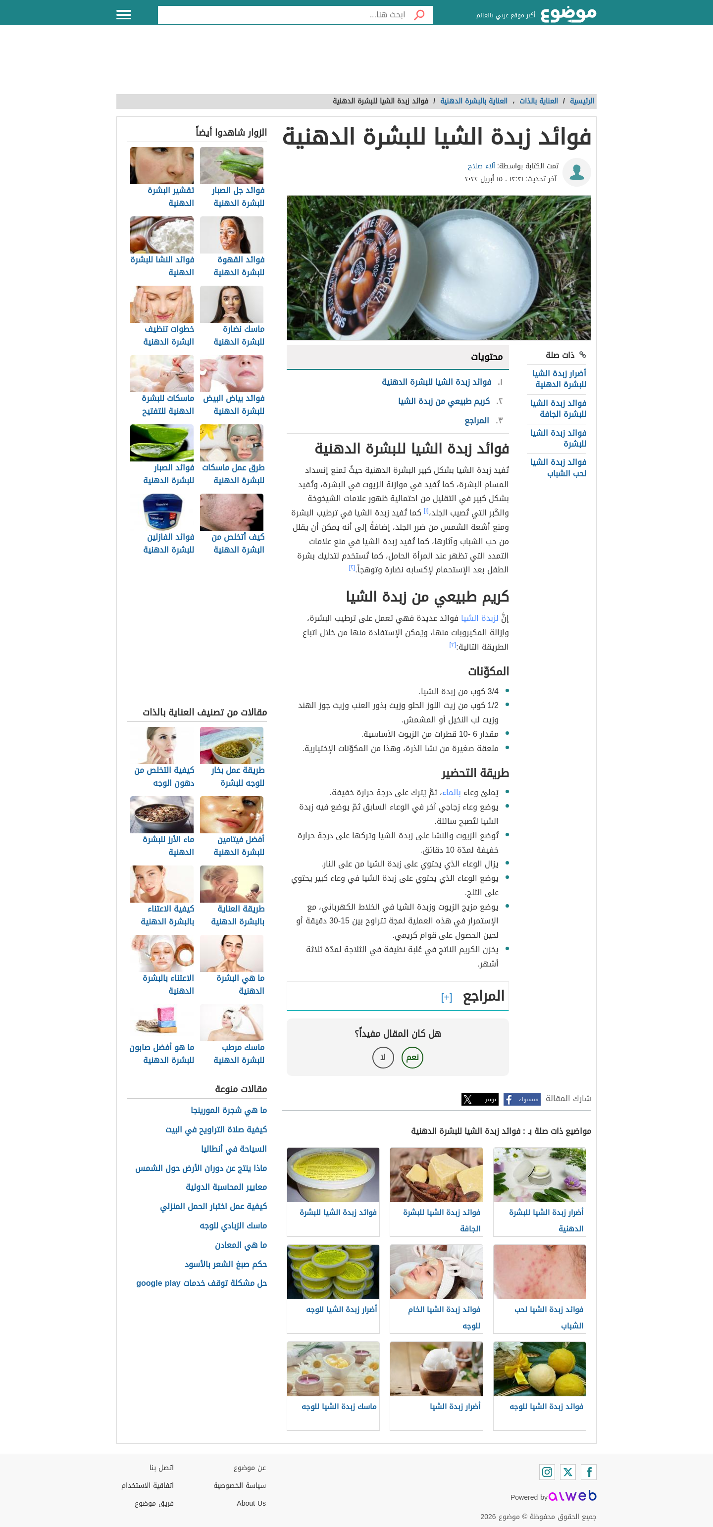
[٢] (352, 567)
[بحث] (419, 15)
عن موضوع (250, 1468)
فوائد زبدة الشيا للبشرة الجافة (558, 409)
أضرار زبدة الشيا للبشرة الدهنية (559, 379)
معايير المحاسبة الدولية (226, 1187)
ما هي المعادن (241, 1245)
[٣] (453, 644)
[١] (426, 510)
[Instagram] (547, 1472)
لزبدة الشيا (480, 618)
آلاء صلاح (481, 166)
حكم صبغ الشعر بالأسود (226, 1265)
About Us (251, 1503)
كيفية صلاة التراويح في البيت (216, 1130)
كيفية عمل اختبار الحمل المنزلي (213, 1207)
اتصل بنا (162, 1468)
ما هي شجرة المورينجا (229, 1111)
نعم (412, 1057)
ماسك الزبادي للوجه (233, 1226)
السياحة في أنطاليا (234, 1149)
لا (383, 1057)
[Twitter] (568, 1472)
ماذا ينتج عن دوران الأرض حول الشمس (201, 1169)
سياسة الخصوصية (239, 1485)
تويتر (490, 1099)
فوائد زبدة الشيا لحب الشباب (558, 468)
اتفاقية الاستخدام (147, 1485)
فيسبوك (528, 1099)
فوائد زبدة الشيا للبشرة (558, 438)
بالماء (451, 792)
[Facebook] (589, 1472)
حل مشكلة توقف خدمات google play (201, 1283)
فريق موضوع (154, 1503)
